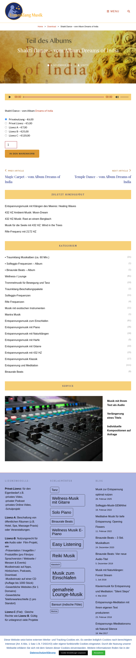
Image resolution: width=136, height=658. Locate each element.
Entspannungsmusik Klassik (21, 359)
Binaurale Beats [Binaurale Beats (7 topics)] (62, 521)
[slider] (124, 97)
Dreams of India (44, 110)
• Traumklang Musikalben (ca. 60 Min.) (27, 257)
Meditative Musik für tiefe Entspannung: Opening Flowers (110, 521)
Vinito (84, 65)
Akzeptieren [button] (98, 653)
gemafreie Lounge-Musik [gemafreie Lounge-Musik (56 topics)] (67, 592)
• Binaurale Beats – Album (20, 270)
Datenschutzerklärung (43, 652)
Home (40, 26)
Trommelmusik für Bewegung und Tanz (27, 282)
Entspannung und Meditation (21, 365)
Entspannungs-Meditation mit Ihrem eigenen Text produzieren (112, 607)
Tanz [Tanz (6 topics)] (55, 490)
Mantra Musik (13, 314)
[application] (68, 98)
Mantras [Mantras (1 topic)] (54, 611)
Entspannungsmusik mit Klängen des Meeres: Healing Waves (40, 206)
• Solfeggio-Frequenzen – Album (23, 263)
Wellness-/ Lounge (15, 276)
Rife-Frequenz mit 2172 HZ (20, 231)
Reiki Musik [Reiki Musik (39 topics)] (63, 555)
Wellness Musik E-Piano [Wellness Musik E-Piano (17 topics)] (67, 532)
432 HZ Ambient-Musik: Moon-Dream (26, 212)
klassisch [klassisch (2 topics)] (55, 564)
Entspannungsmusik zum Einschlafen (26, 321)
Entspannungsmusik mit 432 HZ (23, 352)
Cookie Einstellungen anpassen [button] (73, 653)
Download (51, 26)
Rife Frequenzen (14, 301)
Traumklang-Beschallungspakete (24, 289)
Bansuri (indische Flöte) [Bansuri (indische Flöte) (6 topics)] (67, 604)
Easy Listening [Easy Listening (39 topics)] (66, 544)
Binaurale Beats (14, 371)
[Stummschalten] (117, 97)
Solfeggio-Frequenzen (17, 295)
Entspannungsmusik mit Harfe (22, 340)
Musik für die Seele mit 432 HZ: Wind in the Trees (33, 225)
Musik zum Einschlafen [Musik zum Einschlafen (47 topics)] (64, 575)
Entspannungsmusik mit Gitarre (23, 346)
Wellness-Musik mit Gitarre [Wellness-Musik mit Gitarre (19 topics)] (65, 500)
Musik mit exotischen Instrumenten (25, 308)
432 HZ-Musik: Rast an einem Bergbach (28, 218)
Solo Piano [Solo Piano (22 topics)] (61, 512)
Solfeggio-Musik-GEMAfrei (111, 505)
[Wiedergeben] (10, 97)
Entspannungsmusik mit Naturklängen (27, 333)
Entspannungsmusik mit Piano (22, 327)
